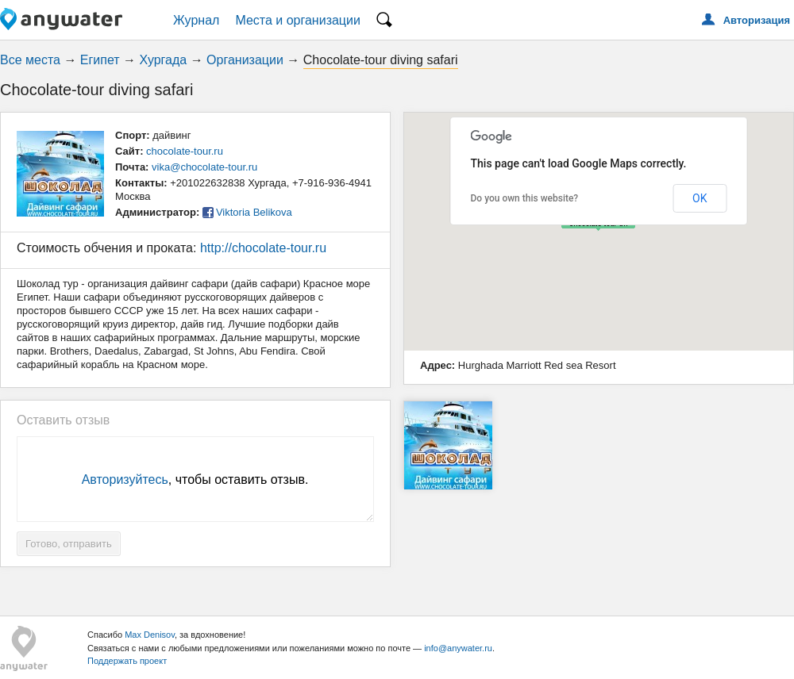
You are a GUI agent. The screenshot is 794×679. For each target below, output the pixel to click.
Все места (30, 60)
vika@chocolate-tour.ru (204, 167)
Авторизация (756, 20)
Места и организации (297, 20)
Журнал (196, 20)
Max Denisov (150, 634)
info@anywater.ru (458, 648)
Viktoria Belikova (254, 212)
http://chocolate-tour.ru (263, 248)
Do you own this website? (525, 198)
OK (699, 198)
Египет (100, 60)
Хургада (163, 60)
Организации (244, 60)
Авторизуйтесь (125, 479)
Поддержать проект (127, 661)
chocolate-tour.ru (184, 151)
